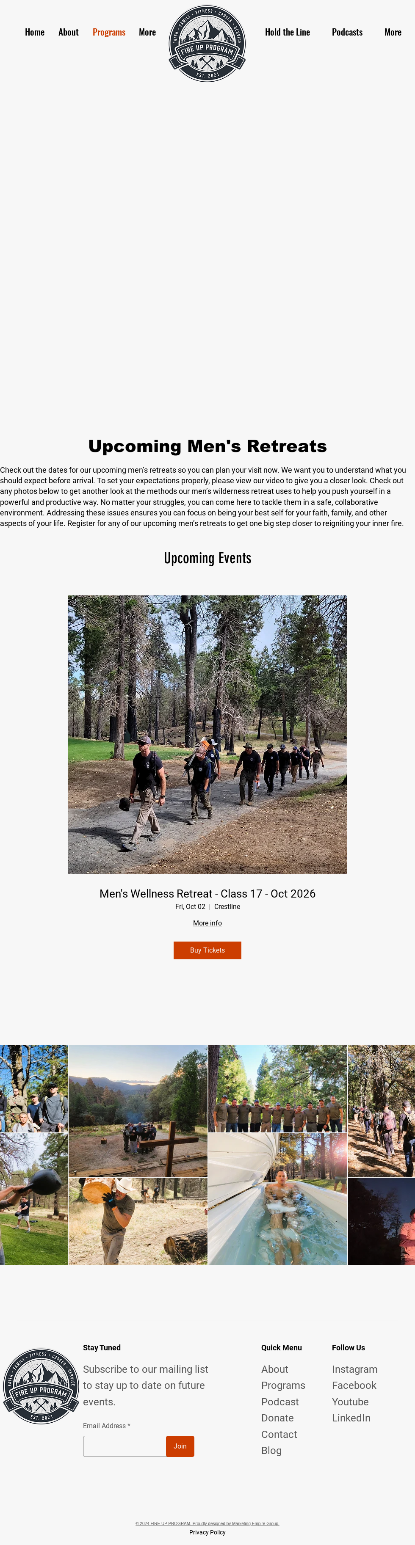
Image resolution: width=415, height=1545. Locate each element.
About (274, 1369)
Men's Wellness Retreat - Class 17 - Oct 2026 (208, 893)
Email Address (104, 1426)
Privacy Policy (207, 1532)
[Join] (180, 1446)
